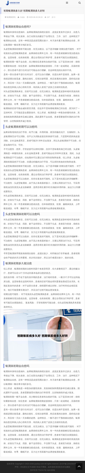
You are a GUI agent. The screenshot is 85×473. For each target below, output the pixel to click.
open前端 (51, 470)
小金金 (22, 17)
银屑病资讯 (11, 17)
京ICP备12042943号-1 (69, 464)
